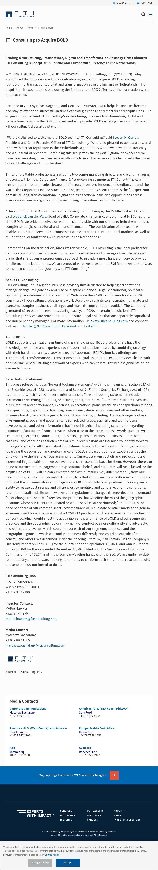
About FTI (120, 811)
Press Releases (45, 27)
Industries (67, 815)
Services (66, 811)
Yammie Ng (17, 752)
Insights (66, 820)
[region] (79, 855)
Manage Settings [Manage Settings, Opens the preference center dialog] (40, 862)
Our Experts (95, 811)
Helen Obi (85, 732)
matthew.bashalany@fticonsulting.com (35, 645)
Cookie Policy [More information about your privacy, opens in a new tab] (52, 854)
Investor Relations (127, 820)
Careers (92, 820)
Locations (94, 815)
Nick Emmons (19, 732)
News (30, 27)
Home (9, 27)
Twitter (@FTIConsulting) (41, 326)
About (20, 27)
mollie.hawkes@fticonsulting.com (32, 619)
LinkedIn (90, 326)
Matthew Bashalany (22, 713)
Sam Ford (85, 713)
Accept (68, 862)
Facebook (69, 326)
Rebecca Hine (88, 752)
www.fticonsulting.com (110, 321)
